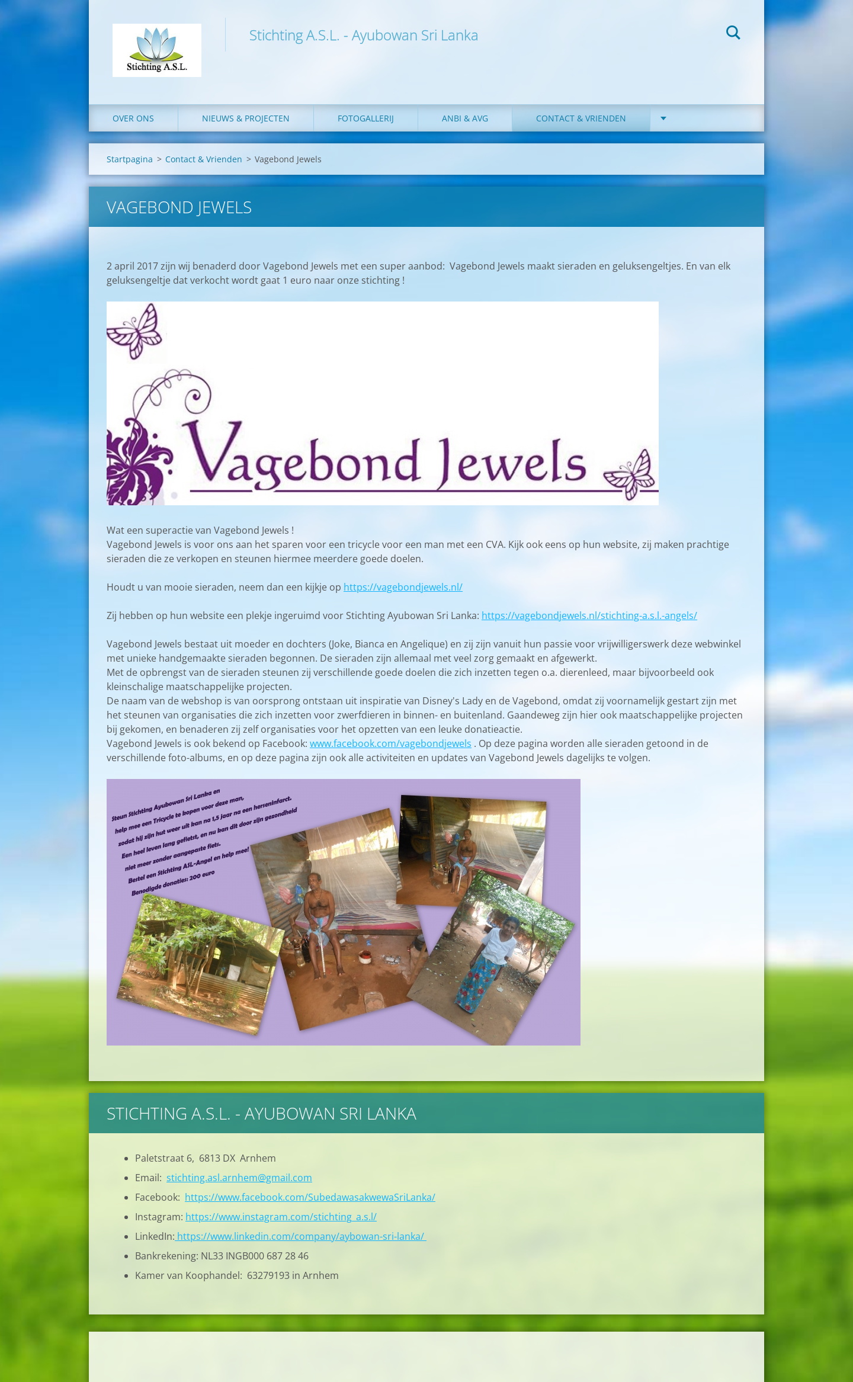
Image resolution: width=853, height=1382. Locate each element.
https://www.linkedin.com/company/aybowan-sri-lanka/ (300, 1236)
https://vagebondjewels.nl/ (403, 587)
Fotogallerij (366, 118)
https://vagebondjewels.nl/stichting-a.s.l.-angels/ (589, 615)
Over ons (133, 118)
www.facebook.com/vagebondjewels (391, 743)
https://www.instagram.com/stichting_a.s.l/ (281, 1216)
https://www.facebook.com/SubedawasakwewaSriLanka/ (310, 1197)
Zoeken (733, 34)
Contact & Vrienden (581, 118)
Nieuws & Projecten (246, 118)
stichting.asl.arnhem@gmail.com (239, 1177)
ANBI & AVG (465, 118)
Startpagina (130, 159)
